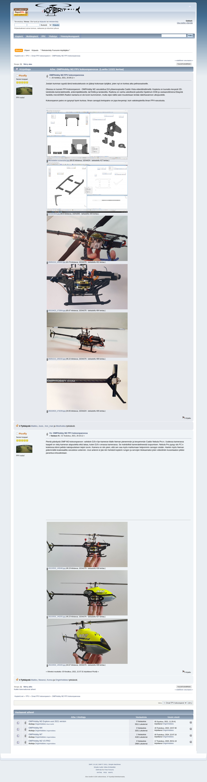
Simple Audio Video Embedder (105, 767)
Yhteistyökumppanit (69, 36)
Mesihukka (61, 426)
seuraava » (188, 60)
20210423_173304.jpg (56, 310)
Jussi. (41, 426)
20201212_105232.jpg (56, 359)
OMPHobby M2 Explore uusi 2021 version (47, 721)
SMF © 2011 (103, 764)
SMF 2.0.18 (93, 764)
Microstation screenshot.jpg (58, 160)
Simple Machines (114, 764)
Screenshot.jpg (53, 214)
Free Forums (109, 770)
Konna (50, 680)
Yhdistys (53, 36)
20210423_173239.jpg (56, 411)
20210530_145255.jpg (56, 617)
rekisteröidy (53, 22)
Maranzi (42, 680)
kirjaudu (43, 22)
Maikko (34, 426)
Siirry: (160, 703)
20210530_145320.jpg (56, 665)
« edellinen (179, 60)
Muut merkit (50, 724)
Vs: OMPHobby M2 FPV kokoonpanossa (68, 433)
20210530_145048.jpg (56, 568)
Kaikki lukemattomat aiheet (25, 689)
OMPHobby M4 (35, 728)
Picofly (23, 75)
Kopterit (19, 36)
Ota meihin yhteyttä (185, 23)
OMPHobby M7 (35, 734)
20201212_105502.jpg (56, 262)
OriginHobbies (61, 680)
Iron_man (49, 426)
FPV (43, 36)
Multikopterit (32, 36)
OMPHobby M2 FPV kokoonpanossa (66, 75)
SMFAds (99, 770)
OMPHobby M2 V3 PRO (39, 741)
